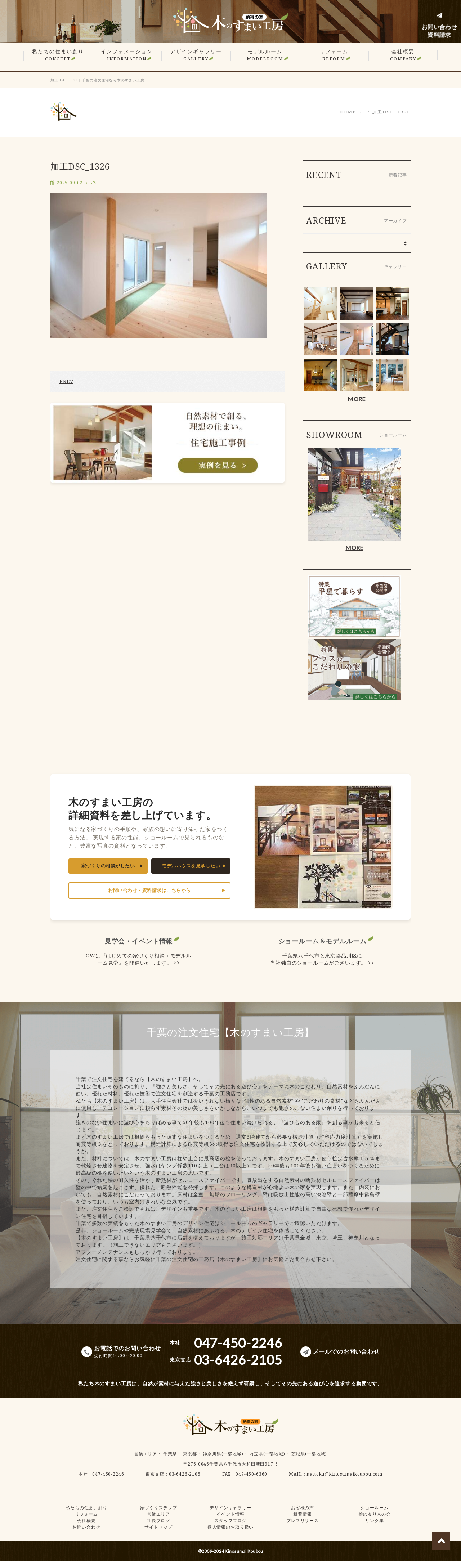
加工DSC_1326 (391, 112)
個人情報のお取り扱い (230, 1527)
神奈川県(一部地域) (223, 1454)
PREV (66, 381)
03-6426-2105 (185, 1474)
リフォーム (333, 55)
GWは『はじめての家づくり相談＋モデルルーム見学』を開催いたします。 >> (139, 959)
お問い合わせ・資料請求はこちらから (149, 890)
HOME (348, 112)
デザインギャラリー (196, 55)
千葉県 (170, 1454)
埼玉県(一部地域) (267, 1454)
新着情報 (302, 1514)
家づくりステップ (158, 1507)
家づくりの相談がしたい (108, 866)
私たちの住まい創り (58, 55)
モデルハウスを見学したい (191, 866)
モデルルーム (265, 55)
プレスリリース (302, 1520)
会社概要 (403, 55)
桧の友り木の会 (374, 1514)
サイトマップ (158, 1527)
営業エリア (145, 1454)
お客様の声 (302, 1507)
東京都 (190, 1454)
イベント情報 (230, 1514)
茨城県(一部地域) (309, 1454)
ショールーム (374, 1507)
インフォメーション (127, 55)
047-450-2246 (108, 1474)
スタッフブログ (230, 1520)
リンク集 (374, 1520)
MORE (356, 398)
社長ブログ (158, 1520)
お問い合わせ (86, 1527)
